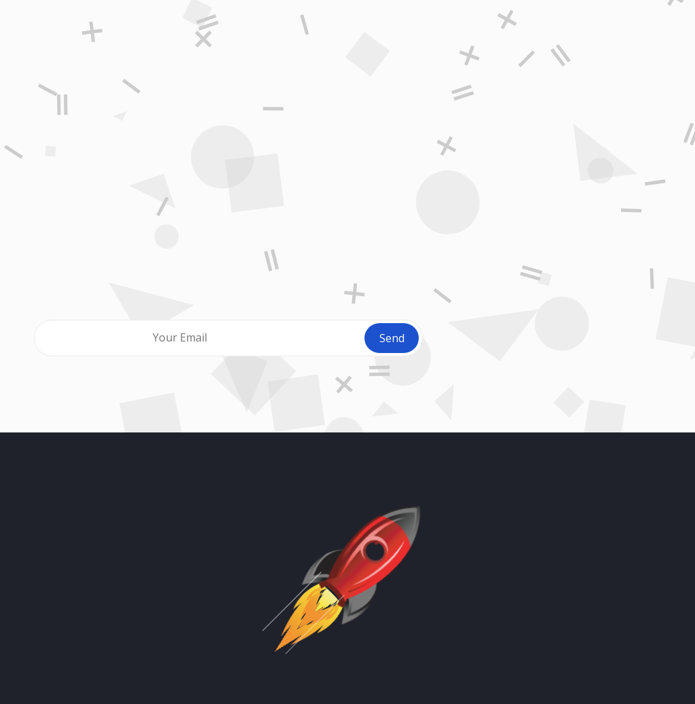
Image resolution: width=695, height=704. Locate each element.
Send (392, 338)
